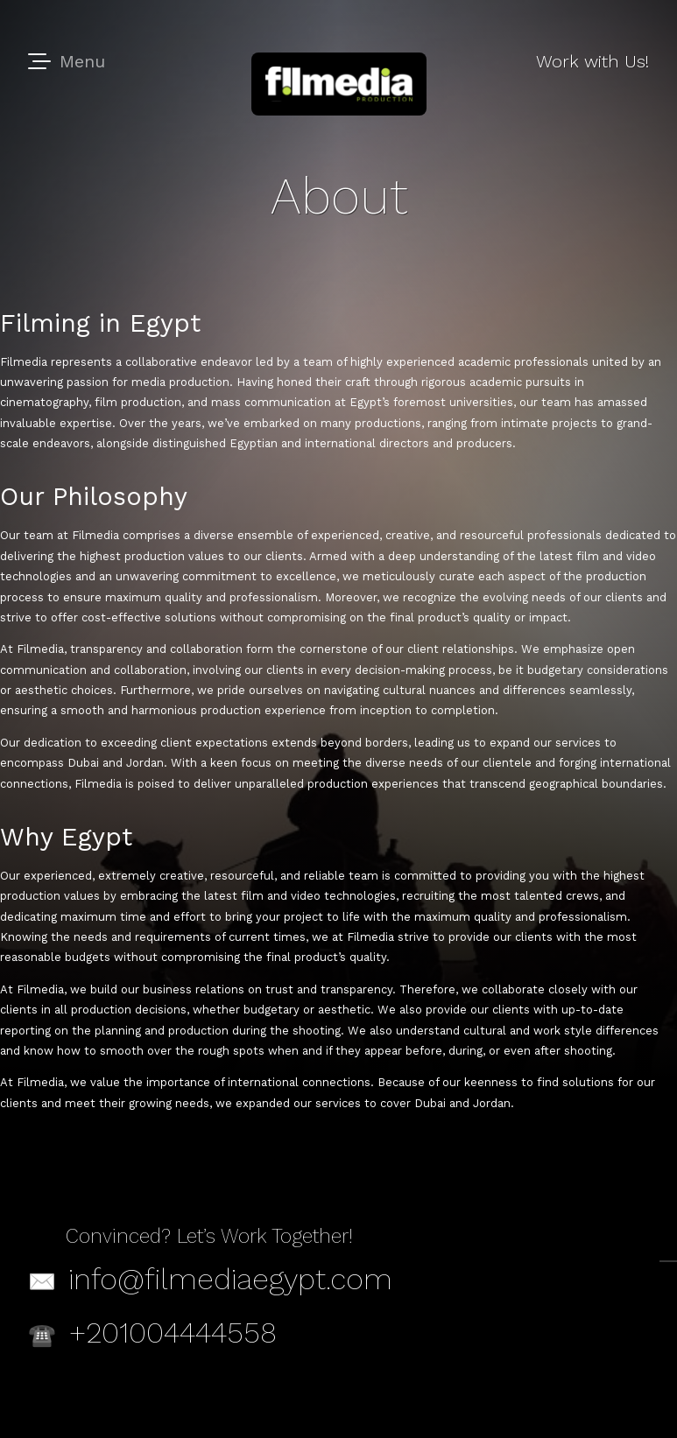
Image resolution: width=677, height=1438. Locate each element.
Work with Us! (592, 61)
